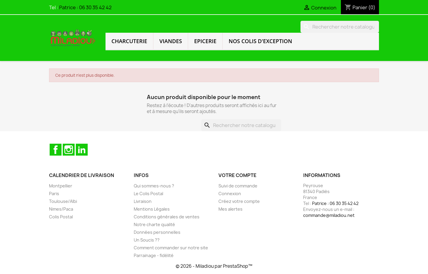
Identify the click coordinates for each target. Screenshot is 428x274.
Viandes (170, 41)
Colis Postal (61, 217)
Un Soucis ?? (147, 240)
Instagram (69, 150)
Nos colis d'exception (260, 41)
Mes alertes (230, 209)
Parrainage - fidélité (154, 255)
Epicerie (205, 41)
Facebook (56, 150)
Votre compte (237, 175)
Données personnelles (157, 232)
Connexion (229, 193)
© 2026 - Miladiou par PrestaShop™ (214, 266)
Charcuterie (129, 41)
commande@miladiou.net (329, 215)
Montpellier (60, 186)
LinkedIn (82, 150)
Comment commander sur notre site (171, 247)
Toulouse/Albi (63, 201)
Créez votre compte (239, 201)
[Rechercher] (339, 27)
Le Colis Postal (148, 193)
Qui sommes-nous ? (154, 186)
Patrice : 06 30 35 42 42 (85, 7)
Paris (54, 193)
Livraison (143, 201)
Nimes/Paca (61, 209)
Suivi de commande (237, 186)
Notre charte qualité (154, 224)
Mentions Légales (152, 209)
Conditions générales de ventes (166, 217)
